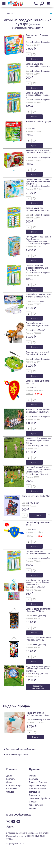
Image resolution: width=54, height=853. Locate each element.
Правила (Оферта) (38, 782)
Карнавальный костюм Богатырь (20, 749)
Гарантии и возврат (38, 785)
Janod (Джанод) (39, 616)
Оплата (32, 776)
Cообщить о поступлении (38, 687)
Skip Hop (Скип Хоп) (42, 720)
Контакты (10, 779)
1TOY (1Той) (33, 503)
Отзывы (10, 792)
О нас (9, 782)
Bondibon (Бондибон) (41, 42)
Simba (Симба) (38, 301)
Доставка (33, 779)
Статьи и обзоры (14, 785)
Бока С (35, 388)
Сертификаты (12, 788)
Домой (9, 776)
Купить (34, 59)
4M (33, 128)
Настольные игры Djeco (16, 754)
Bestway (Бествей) (40, 445)
